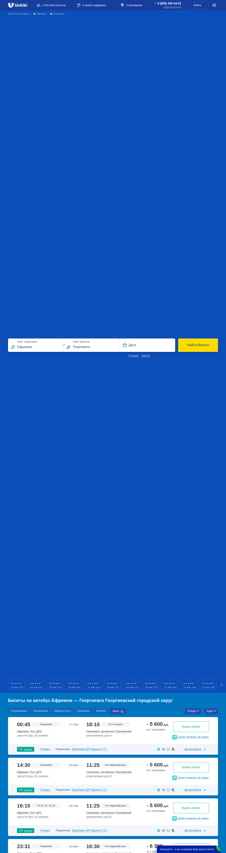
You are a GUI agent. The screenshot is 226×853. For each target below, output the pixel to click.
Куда (210, 710)
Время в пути (63, 710)
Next (221, 684)
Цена (115, 710)
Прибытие (83, 710)
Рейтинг (101, 710)
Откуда (191, 710)
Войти (197, 5)
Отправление (19, 710)
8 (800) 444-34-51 (169, 3)
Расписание (41, 710)
